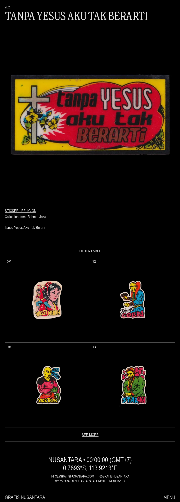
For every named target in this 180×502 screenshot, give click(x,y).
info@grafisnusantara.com (72, 476)
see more (90, 434)
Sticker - (13, 210)
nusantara (65, 460)
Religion (28, 210)
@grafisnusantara (114, 476)
